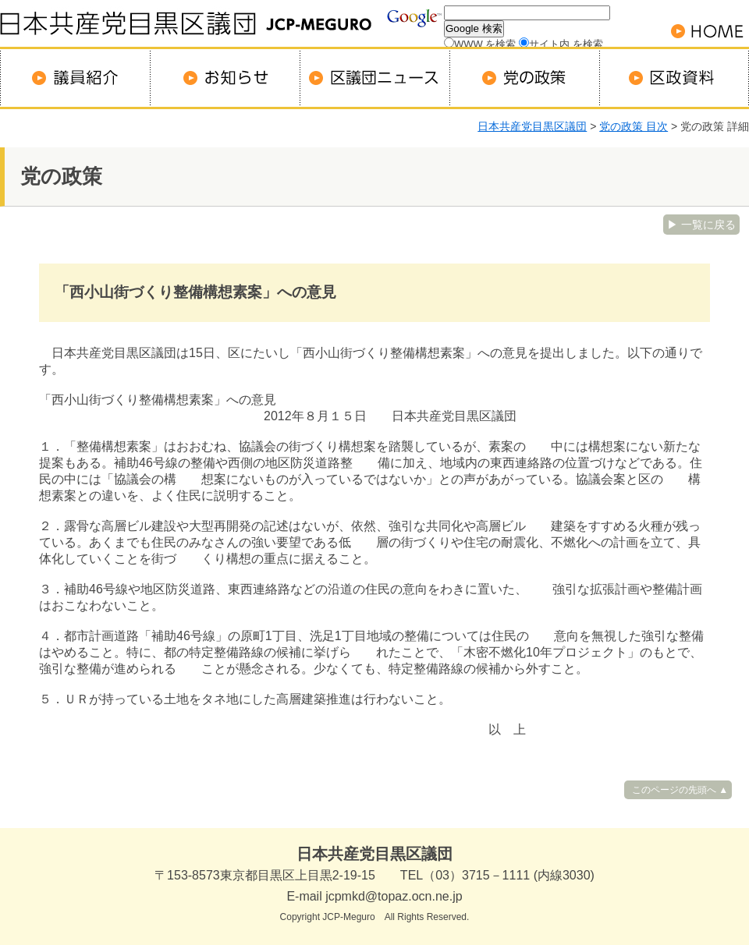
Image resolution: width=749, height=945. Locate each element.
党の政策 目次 (633, 126)
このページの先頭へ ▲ (680, 789)
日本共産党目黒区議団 (532, 126)
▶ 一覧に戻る (701, 224)
